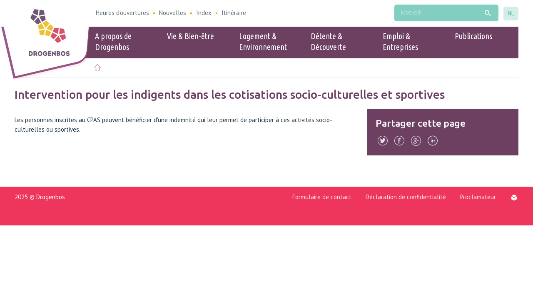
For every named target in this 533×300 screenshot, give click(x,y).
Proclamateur (478, 197)
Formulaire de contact (321, 197)
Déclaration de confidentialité (406, 197)
